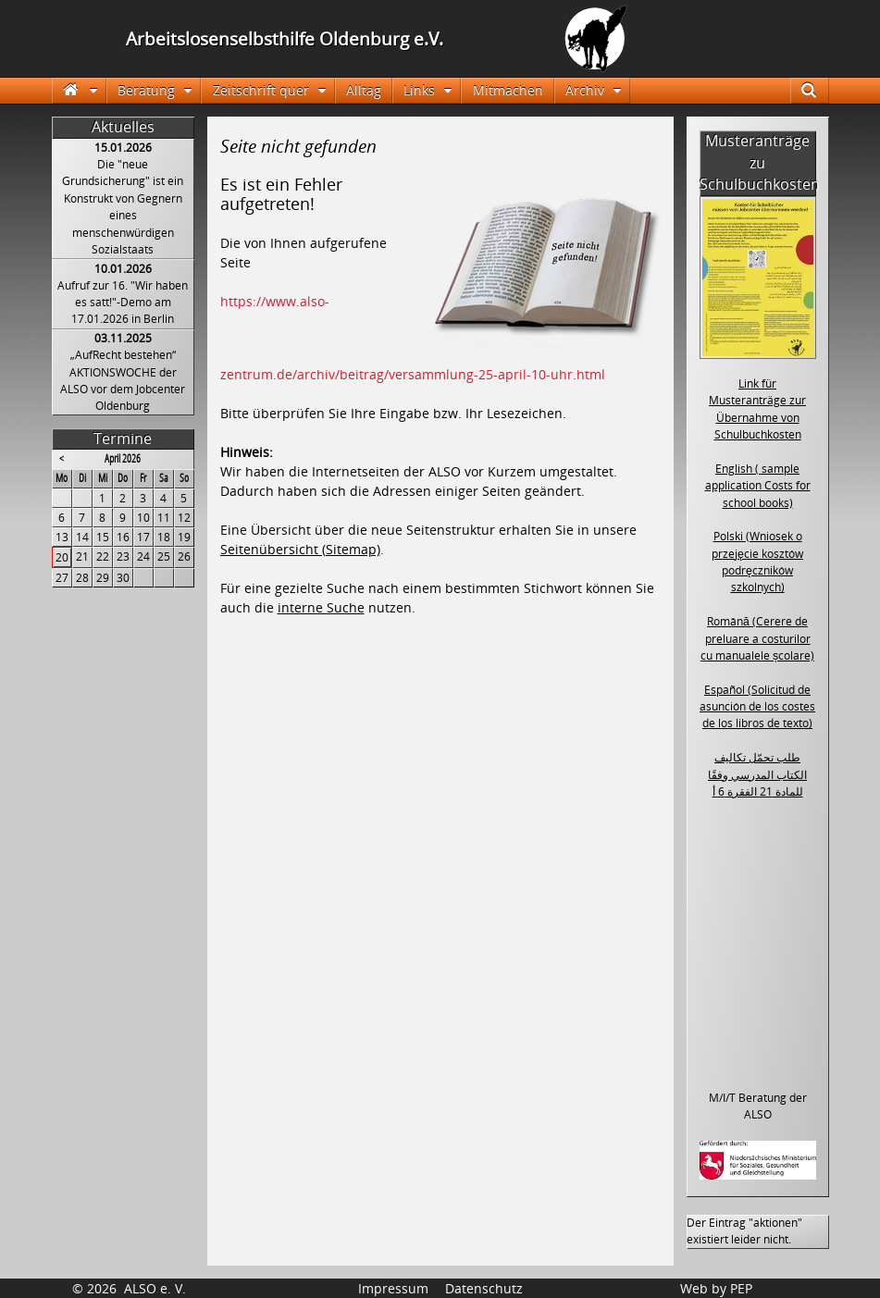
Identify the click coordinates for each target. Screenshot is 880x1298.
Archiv (584, 90)
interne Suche (321, 607)
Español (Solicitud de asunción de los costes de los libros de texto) (757, 707)
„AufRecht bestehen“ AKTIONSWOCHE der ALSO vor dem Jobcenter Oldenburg (122, 380)
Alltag (363, 90)
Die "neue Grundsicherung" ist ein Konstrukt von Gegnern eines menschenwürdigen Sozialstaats (122, 206)
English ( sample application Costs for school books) (758, 486)
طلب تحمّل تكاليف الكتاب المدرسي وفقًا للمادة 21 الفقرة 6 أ (757, 774)
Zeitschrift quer (261, 90)
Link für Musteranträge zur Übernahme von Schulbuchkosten (757, 409)
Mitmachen (508, 90)
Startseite (79, 90)
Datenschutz (484, 1288)
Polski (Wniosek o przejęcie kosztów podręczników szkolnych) (757, 561)
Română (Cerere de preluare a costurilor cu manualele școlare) (757, 638)
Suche (817, 90)
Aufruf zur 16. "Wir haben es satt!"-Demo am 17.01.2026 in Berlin (122, 303)
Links (419, 90)
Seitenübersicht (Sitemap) (300, 549)
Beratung (146, 90)
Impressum (393, 1288)
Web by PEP (716, 1288)
